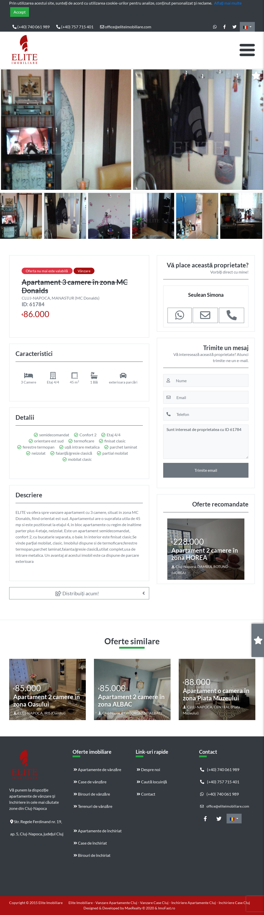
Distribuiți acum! (77, 593)
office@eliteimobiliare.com (125, 26)
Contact (146, 794)
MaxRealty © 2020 (140, 908)
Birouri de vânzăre (92, 794)
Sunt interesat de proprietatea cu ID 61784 (205, 442)
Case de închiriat (90, 842)
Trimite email (205, 470)
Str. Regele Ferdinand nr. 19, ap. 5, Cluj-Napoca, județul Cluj (36, 823)
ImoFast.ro (166, 908)
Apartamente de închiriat (98, 830)
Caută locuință (152, 781)
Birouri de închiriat (92, 855)
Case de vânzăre (90, 781)
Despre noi (148, 769)
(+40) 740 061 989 (31, 26)
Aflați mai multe (228, 3)
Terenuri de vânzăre (93, 806)
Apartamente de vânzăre (97, 769)
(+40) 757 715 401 (74, 26)
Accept (19, 11)
